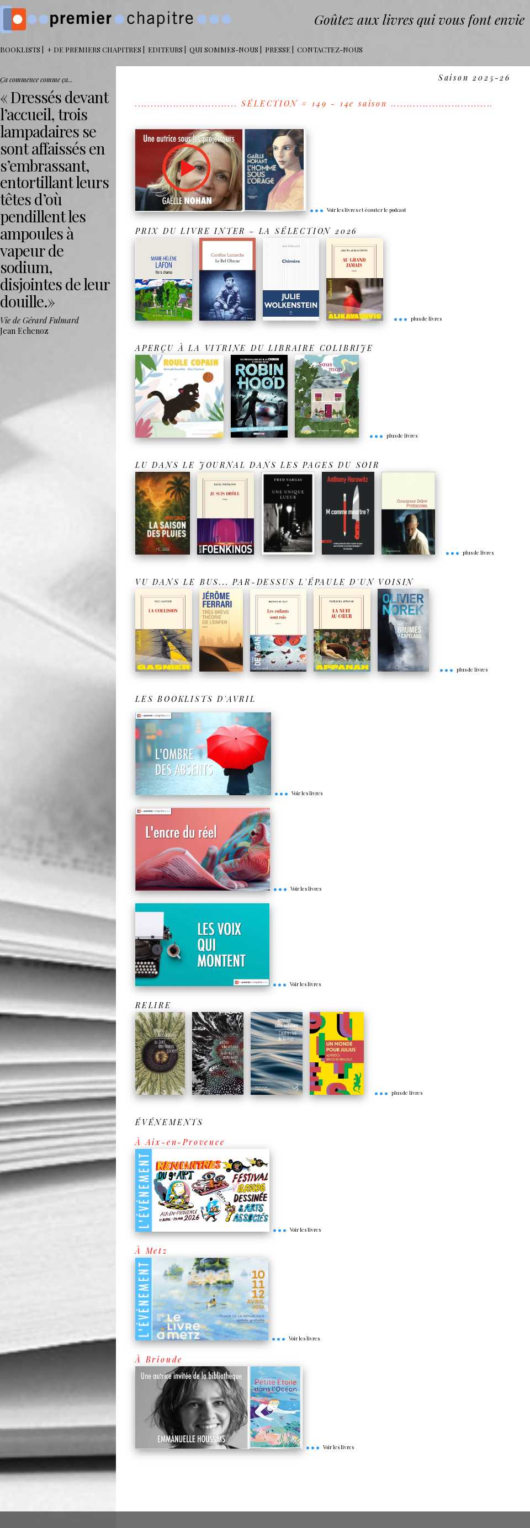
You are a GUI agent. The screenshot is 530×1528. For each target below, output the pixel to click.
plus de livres (417, 318)
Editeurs (165, 49)
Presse (277, 49)
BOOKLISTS (20, 49)
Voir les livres (298, 793)
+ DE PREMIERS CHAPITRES (94, 49)
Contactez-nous (330, 49)
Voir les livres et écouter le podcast (357, 209)
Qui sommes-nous (223, 49)
